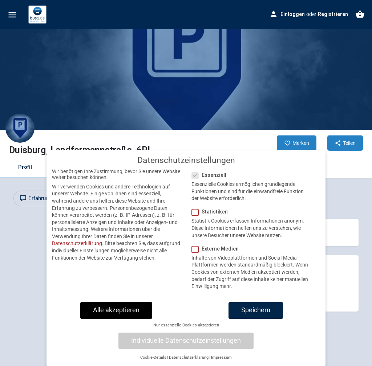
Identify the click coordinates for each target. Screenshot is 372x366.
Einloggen (292, 14)
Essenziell (211, 181)
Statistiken (211, 218)
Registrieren (333, 14)
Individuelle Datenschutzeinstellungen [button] (186, 346)
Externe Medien (217, 255)
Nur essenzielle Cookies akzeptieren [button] (186, 331)
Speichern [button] (255, 316)
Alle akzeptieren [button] (116, 316)
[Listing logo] (20, 128)
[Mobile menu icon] (12, 15)
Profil (25, 167)
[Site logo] (38, 14)
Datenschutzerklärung (77, 250)
